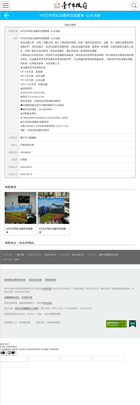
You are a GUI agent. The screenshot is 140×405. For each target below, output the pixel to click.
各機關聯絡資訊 (11, 296)
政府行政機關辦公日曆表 (27, 307)
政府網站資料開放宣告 (15, 278)
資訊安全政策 (35, 278)
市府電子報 (26, 296)
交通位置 (47, 287)
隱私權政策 (50, 278)
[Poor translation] (11, 351)
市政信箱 (47, 301)
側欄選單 (5, 5)
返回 (6, 15)
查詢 (134, 5)
